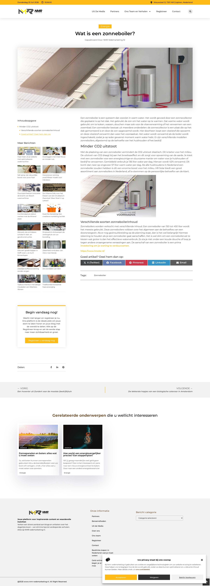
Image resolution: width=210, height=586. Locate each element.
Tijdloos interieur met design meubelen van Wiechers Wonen (29, 287)
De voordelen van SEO (52, 269)
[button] (202, 560)
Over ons (96, 531)
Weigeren (154, 577)
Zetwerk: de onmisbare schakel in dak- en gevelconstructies (27, 234)
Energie (105, 26)
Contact (176, 11)
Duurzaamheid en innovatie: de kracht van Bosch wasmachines (29, 195)
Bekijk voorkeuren (187, 577)
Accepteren (121, 577)
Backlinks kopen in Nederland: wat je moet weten (102, 553)
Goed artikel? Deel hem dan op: (36, 134)
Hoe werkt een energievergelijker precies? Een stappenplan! (82, 454)
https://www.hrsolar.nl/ (93, 251)
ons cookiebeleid (143, 569)
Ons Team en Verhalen (137, 11)
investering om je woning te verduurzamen (105, 245)
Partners (114, 11)
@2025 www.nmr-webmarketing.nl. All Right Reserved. (42, 581)
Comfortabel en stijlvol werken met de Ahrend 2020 (27, 216)
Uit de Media (97, 526)
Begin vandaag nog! (41, 312)
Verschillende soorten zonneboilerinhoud (40, 130)
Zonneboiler (100, 275)
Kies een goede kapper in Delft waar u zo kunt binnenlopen (28, 252)
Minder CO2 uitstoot (29, 126)
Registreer (161, 11)
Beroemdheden (99, 521)
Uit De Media (98, 11)
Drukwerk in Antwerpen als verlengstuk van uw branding (54, 234)
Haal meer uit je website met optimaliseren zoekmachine (27, 159)
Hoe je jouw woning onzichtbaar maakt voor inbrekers (52, 177)
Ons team (96, 536)
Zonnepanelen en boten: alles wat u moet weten (38, 454)
